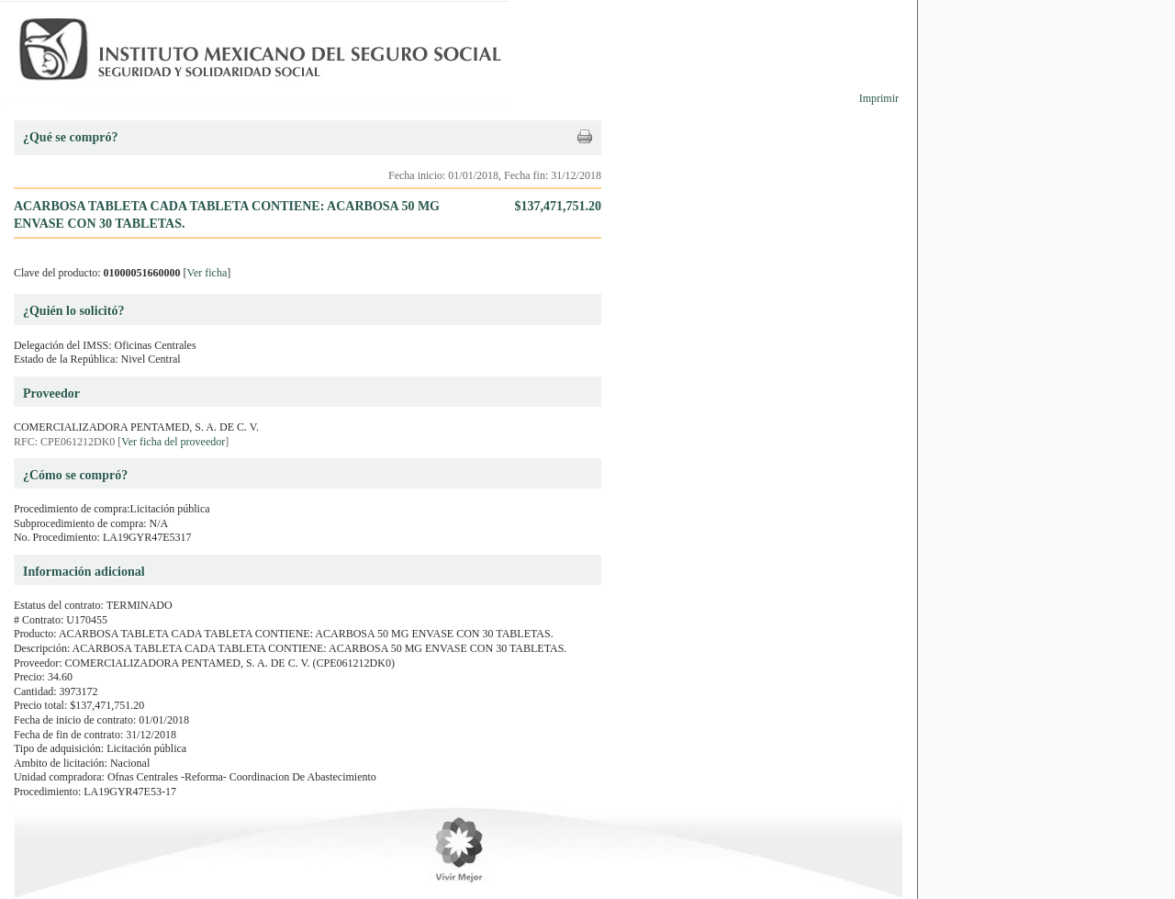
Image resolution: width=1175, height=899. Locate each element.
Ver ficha (207, 272)
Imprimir (879, 98)
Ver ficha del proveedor (173, 441)
